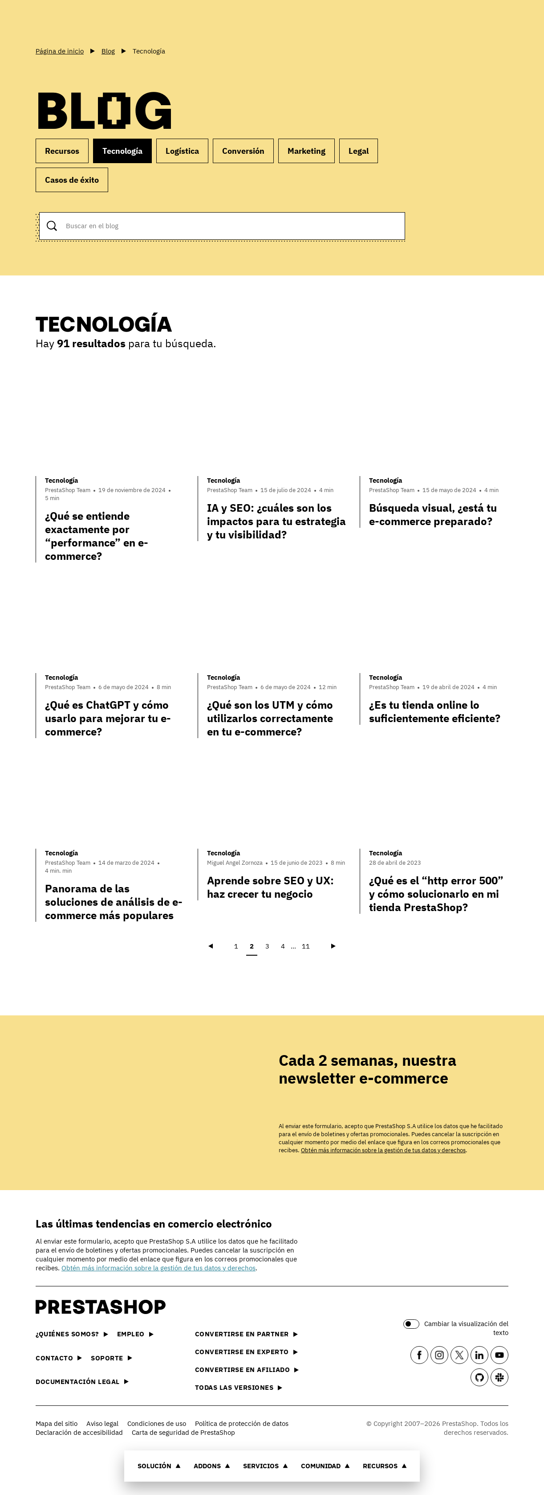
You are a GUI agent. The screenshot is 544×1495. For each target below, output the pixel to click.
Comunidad (325, 1466)
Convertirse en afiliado (247, 1369)
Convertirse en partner (246, 1334)
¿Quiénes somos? (72, 1334)
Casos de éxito (72, 180)
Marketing (306, 151)
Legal (359, 151)
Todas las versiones (239, 1387)
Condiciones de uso (156, 1423)
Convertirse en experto (246, 1351)
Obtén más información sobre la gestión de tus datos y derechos (383, 1150)
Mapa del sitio (56, 1423)
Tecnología (122, 151)
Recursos (385, 1466)
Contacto (59, 1358)
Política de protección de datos (241, 1423)
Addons (212, 1466)
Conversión (243, 151)
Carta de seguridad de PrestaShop (183, 1432)
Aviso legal (102, 1423)
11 (306, 946)
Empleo (135, 1334)
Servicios (265, 1466)
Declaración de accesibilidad (79, 1432)
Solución (159, 1466)
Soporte (111, 1358)
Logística (182, 151)
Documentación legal (82, 1381)
